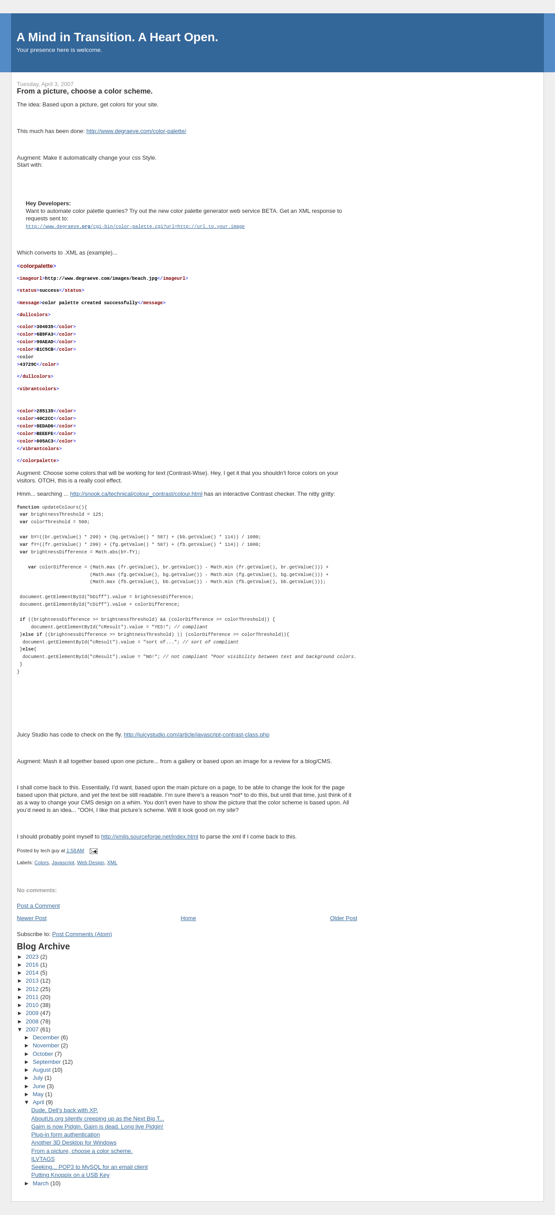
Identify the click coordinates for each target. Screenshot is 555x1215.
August (42, 1069)
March (42, 1183)
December (47, 1037)
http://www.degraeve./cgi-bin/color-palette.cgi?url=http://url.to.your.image (135, 226)
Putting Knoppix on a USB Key (70, 1174)
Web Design (90, 862)
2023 (33, 956)
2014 (33, 972)
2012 (33, 988)
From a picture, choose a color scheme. (81, 1150)
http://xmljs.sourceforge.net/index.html (149, 836)
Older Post (343, 917)
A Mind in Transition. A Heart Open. (117, 37)
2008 (33, 1021)
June (40, 1085)
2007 (33, 1029)
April (39, 1101)
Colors (42, 862)
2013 (33, 980)
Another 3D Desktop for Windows (73, 1142)
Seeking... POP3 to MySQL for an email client (89, 1166)
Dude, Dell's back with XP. (64, 1109)
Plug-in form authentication (65, 1134)
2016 (33, 964)
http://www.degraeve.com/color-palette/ (136, 131)
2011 (33, 996)
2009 (33, 1012)
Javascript (63, 862)
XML (112, 862)
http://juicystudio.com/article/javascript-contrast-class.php (196, 734)
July (39, 1077)
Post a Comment (38, 905)
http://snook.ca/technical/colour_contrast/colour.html (136, 493)
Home (188, 917)
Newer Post (32, 917)
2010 (33, 1004)
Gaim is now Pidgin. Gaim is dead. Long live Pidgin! (97, 1126)
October (44, 1053)
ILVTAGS (43, 1158)
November (47, 1045)
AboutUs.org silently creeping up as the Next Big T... (97, 1118)
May (39, 1093)
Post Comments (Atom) (82, 933)
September (48, 1061)
